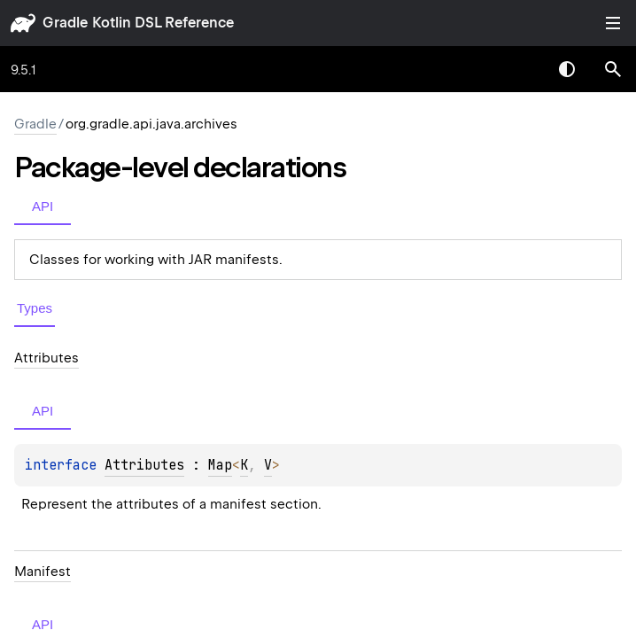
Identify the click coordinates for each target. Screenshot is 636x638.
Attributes (144, 465)
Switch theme (567, 69)
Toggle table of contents (613, 23)
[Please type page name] (613, 69)
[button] (613, 69)
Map (220, 465)
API (42, 206)
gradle (65, 22)
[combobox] (521, 69)
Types (34, 307)
